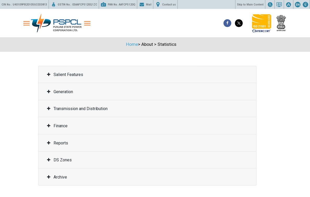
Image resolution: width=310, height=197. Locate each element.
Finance (57, 125)
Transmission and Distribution (77, 108)
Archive (57, 177)
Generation (60, 91)
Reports (57, 143)
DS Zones (59, 159)
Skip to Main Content (250, 4)
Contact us (165, 4)
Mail (145, 4)
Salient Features (65, 74)
